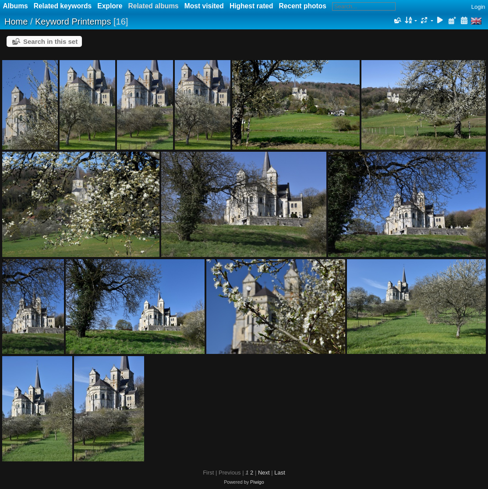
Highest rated (251, 6)
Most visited (204, 6)
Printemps (91, 21)
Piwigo (257, 482)
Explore (109, 6)
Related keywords (63, 6)
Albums (15, 6)
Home (16, 21)
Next (264, 472)
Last (279, 472)
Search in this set (50, 41)
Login (478, 7)
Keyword (52, 21)
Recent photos (302, 6)
